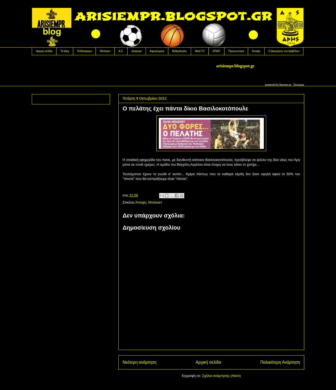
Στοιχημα (298, 84)
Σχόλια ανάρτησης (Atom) (221, 376)
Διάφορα (136, 51)
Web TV (199, 51)
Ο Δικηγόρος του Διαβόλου (284, 51)
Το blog (64, 51)
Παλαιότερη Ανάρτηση (280, 362)
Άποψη (256, 51)
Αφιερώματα (157, 51)
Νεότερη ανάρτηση (139, 362)
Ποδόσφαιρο (84, 51)
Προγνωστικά (236, 51)
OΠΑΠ (216, 51)
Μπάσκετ (105, 51)
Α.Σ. (121, 51)
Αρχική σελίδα (44, 51)
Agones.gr (285, 84)
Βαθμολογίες (179, 51)
